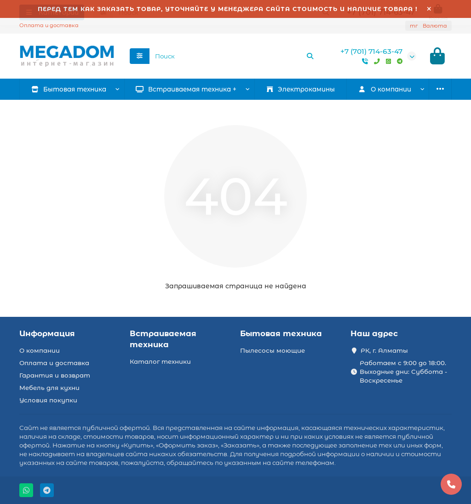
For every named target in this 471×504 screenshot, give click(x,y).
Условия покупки (48, 400)
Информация (47, 333)
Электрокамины (300, 89)
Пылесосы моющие (272, 350)
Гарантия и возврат (54, 375)
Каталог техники (160, 361)
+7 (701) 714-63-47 (371, 51)
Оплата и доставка (49, 25)
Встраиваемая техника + (186, 89)
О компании (39, 350)
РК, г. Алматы (384, 350)
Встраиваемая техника (163, 339)
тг (428, 26)
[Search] (234, 56)
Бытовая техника (69, 89)
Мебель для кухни (49, 387)
